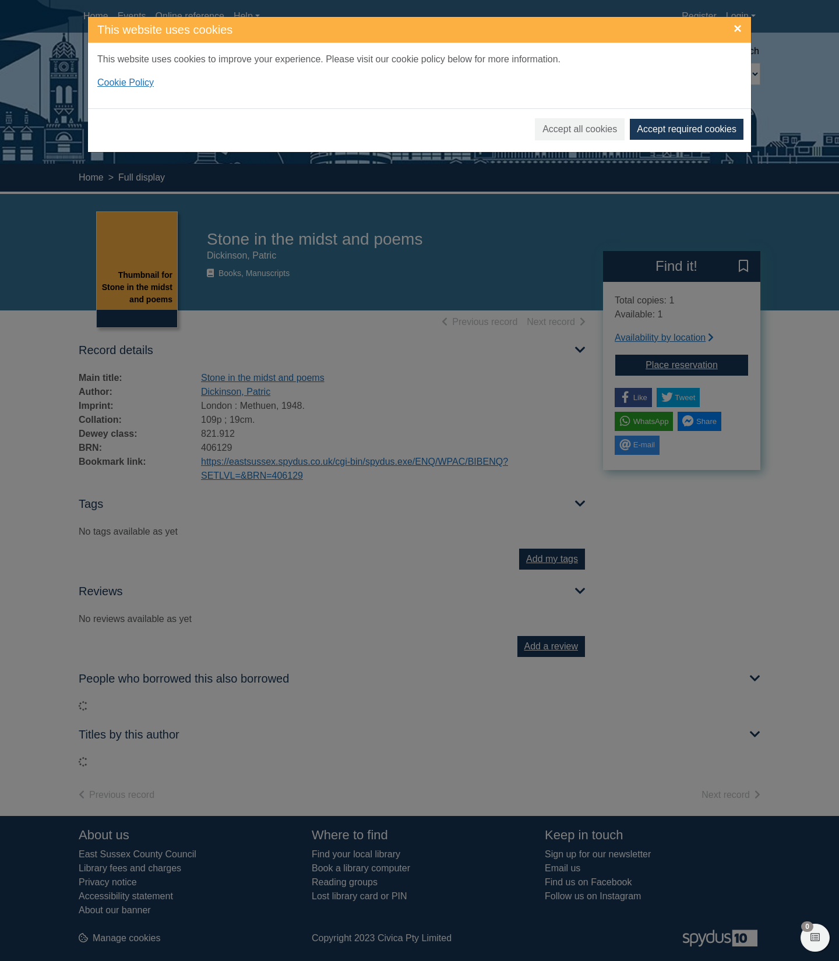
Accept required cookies (686, 129)
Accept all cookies (579, 129)
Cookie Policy (125, 82)
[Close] (737, 28)
